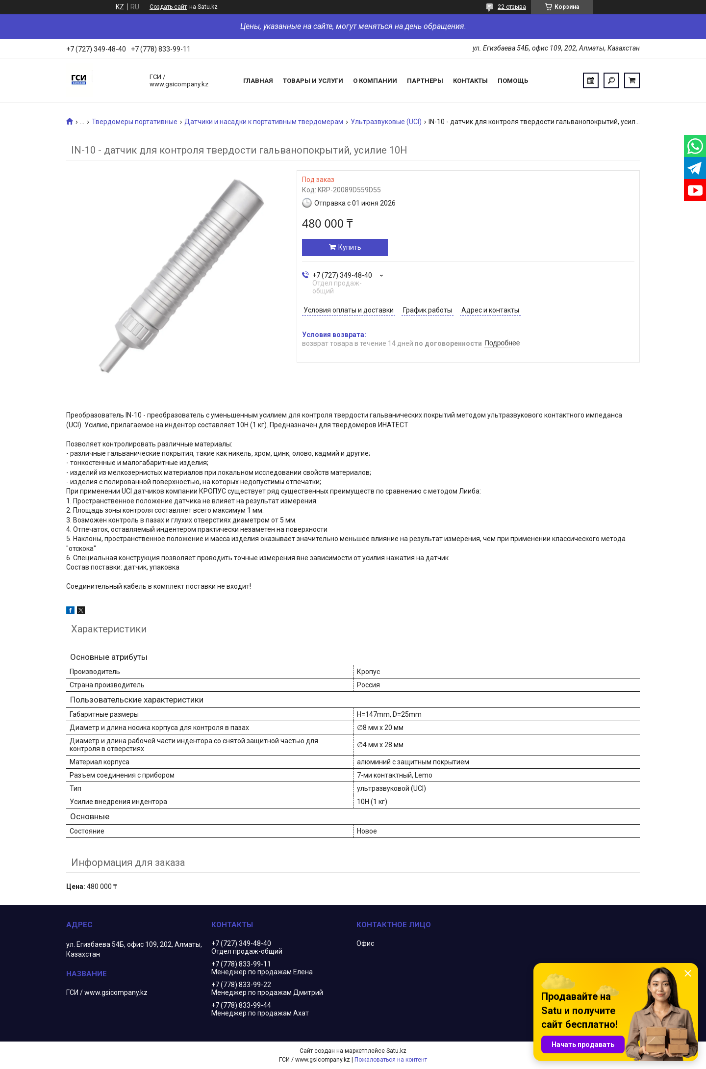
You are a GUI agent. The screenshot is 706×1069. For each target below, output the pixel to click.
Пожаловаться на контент (390, 1059)
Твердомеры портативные (134, 122)
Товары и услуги (313, 80)
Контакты (470, 80)
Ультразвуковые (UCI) (386, 122)
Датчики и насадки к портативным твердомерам (263, 122)
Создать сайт (168, 6)
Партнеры (425, 80)
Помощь (513, 80)
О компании (375, 80)
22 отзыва (512, 6)
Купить (349, 247)
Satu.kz (396, 1050)
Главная (258, 80)
